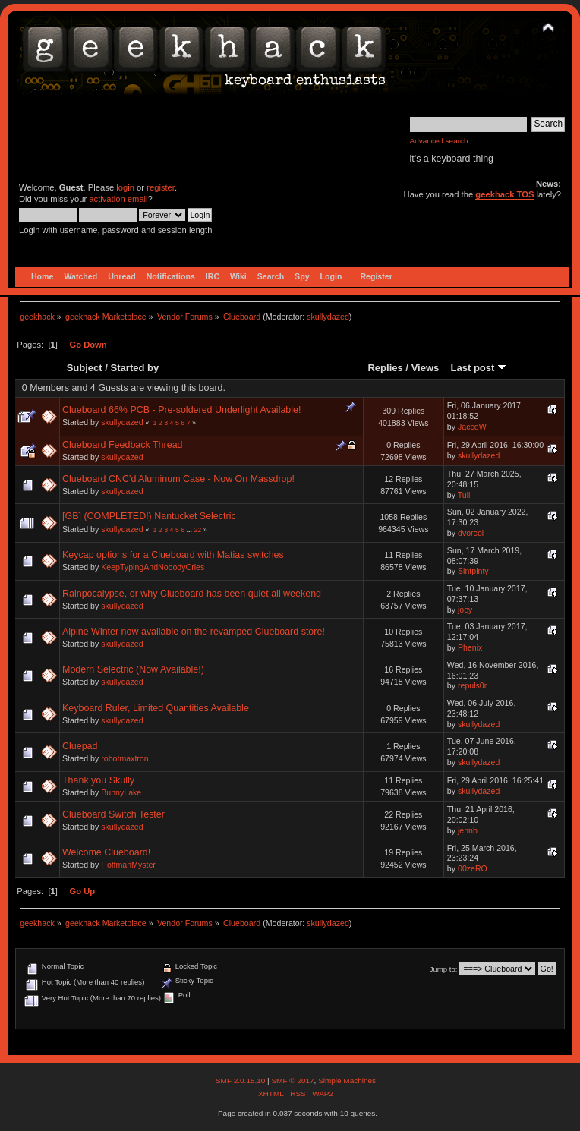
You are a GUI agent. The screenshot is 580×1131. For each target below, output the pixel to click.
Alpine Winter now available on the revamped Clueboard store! (193, 631)
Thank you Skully (98, 780)
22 (197, 530)
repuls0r (472, 685)
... (190, 530)
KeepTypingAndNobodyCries (152, 567)
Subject (84, 367)
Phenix (470, 647)
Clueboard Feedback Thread (122, 444)
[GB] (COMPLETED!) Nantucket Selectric (149, 516)
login (125, 187)
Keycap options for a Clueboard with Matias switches (173, 555)
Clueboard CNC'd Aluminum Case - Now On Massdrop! (178, 479)
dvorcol (471, 532)
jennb (468, 830)
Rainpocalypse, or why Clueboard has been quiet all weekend (191, 593)
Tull (464, 494)
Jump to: (444, 969)
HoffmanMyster (128, 864)
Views (425, 367)
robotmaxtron (124, 758)
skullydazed (328, 316)
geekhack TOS (504, 194)
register (161, 187)
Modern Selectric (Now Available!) (133, 669)
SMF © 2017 (292, 1080)
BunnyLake (121, 792)
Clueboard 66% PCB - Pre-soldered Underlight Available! (181, 410)
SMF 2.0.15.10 (241, 1080)
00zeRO (472, 868)
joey (465, 609)
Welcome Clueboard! (106, 852)
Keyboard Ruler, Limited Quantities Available (155, 708)
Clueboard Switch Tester (113, 814)
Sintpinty (473, 570)
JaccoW (472, 426)
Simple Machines (347, 1080)
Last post (478, 367)
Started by (135, 367)
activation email (118, 198)
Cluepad (79, 746)
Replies (384, 367)
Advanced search (439, 141)
